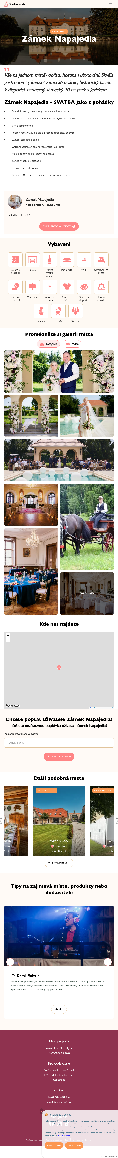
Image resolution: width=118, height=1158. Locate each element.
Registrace (59, 1079)
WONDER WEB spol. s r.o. (109, 1156)
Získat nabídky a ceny (59, 756)
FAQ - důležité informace (59, 1075)
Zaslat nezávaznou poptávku (59, 226)
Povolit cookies (54, 1145)
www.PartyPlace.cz (59, 1052)
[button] (59, 667)
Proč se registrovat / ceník (59, 1070)
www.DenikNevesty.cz (59, 1048)
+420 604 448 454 (59, 1097)
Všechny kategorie (59, 863)
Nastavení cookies (34, 1139)
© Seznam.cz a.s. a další (105, 708)
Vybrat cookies (74, 1145)
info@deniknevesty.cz (59, 1101)
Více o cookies (64, 1135)
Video (72, 344)
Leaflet (93, 708)
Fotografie (48, 344)
